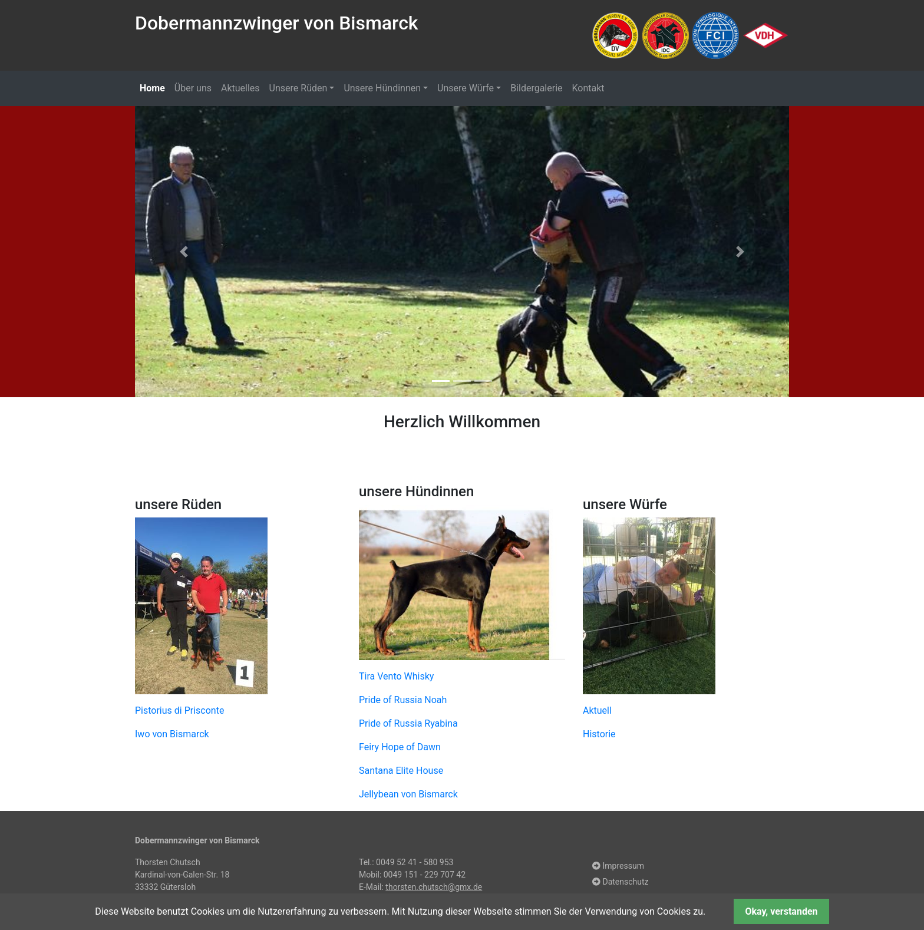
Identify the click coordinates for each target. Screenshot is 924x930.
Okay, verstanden (781, 911)
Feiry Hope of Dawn (400, 750)
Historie (599, 738)
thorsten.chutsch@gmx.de (433, 890)
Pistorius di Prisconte (179, 714)
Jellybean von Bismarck (408, 797)
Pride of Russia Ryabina (408, 727)
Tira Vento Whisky (396, 679)
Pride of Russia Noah (403, 703)
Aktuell (597, 714)
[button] (184, 253)
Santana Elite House (401, 774)
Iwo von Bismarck (172, 738)
